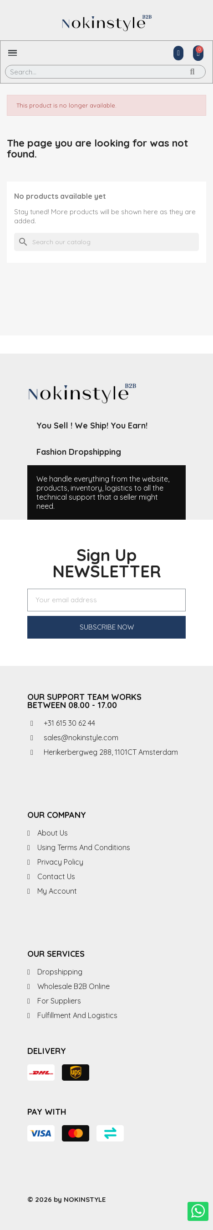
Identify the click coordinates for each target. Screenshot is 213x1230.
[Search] (106, 242)
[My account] (178, 53)
